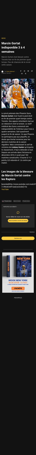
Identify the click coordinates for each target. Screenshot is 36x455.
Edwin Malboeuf (11, 71)
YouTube (5, 189)
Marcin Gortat (17, 201)
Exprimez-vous (18, 238)
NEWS (3, 38)
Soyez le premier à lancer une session (18, 220)
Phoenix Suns (26, 201)
